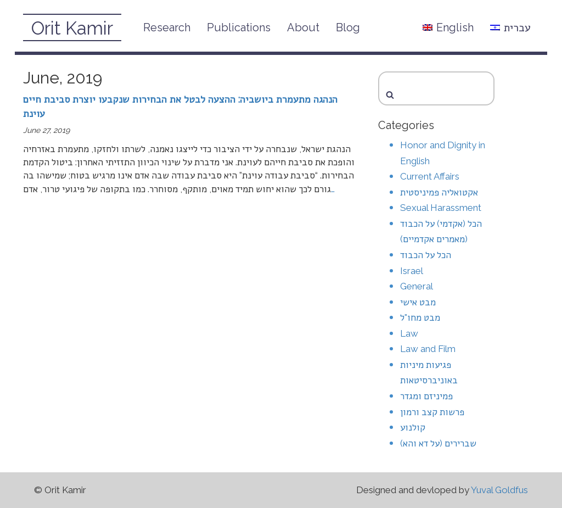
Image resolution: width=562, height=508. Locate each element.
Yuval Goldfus (499, 489)
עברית (510, 27)
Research (166, 27)
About (303, 27)
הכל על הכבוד (425, 254)
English (448, 27)
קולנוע (412, 427)
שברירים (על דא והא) (438, 443)
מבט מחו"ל (420, 317)
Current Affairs (429, 176)
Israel (411, 270)
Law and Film (428, 348)
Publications (239, 27)
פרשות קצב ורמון (432, 411)
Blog (348, 27)
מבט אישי (418, 302)
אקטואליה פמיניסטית (439, 192)
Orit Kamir (72, 28)
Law (409, 333)
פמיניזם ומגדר (426, 395)
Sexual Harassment (440, 207)
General (416, 286)
